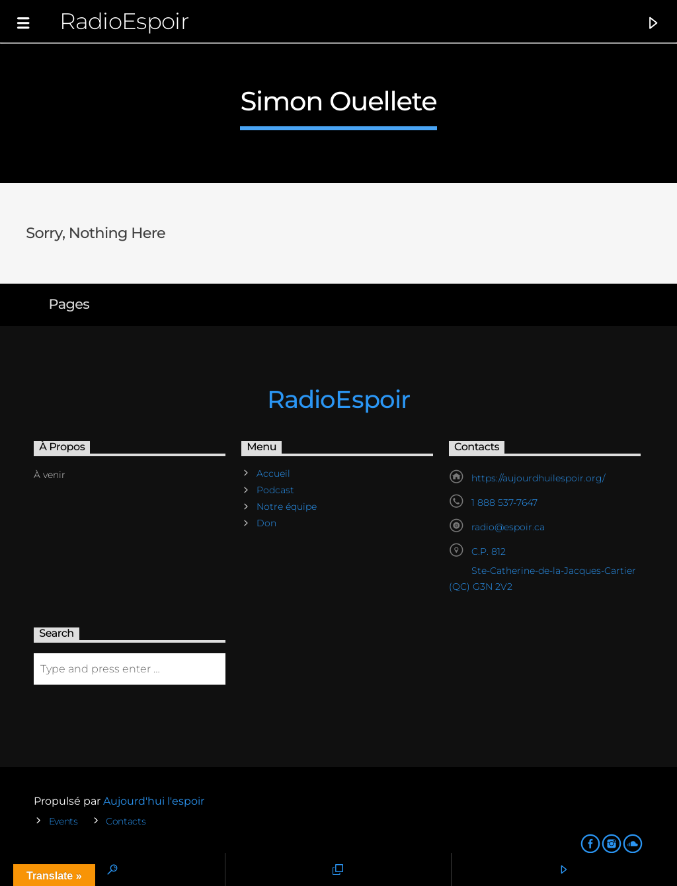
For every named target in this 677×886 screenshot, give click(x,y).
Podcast (275, 490)
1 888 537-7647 (504, 502)
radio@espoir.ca (508, 527)
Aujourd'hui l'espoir (153, 801)
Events (63, 821)
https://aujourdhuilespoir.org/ (538, 478)
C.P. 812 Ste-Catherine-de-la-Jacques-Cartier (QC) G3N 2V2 (542, 568)
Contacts (126, 821)
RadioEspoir (124, 20)
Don (266, 523)
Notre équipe (287, 506)
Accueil (273, 473)
